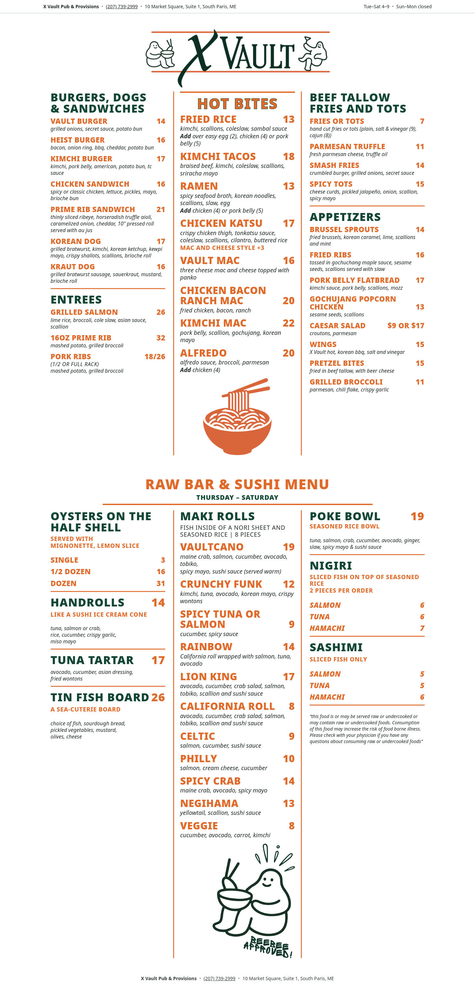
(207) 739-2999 (122, 6)
